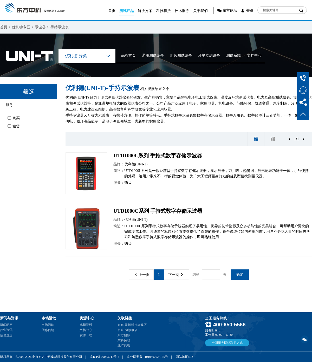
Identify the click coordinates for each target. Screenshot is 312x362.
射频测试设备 (181, 55)
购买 (14, 118)
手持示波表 (59, 27)
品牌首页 (128, 55)
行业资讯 (6, 330)
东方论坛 (230, 10)
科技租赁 (163, 11)
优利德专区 (21, 27)
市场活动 (48, 325)
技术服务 (182, 11)
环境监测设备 (209, 55)
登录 (250, 10)
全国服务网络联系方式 (227, 343)
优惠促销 (48, 330)
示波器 (40, 27)
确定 (239, 274)
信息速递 (6, 335)
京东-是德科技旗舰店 (132, 325)
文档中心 (254, 55)
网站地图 (182, 357)
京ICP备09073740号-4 (104, 357)
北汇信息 (124, 345)
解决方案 (145, 11)
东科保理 (124, 340)
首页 (111, 11)
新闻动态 (6, 325)
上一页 (142, 275)
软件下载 (86, 335)
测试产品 (126, 11)
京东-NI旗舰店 (128, 330)
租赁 (14, 126)
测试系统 (233, 55)
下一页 (175, 275)
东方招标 (124, 335)
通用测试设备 (153, 55)
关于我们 (200, 11)
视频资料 (86, 325)
